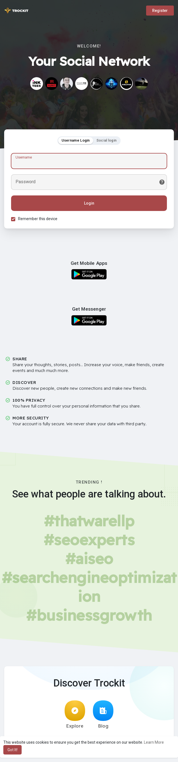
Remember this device (37, 219)
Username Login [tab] (76, 140)
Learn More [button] (154, 742)
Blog (103, 714)
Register (160, 10)
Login (89, 203)
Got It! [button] (12, 750)
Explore (75, 714)
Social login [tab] (106, 140)
